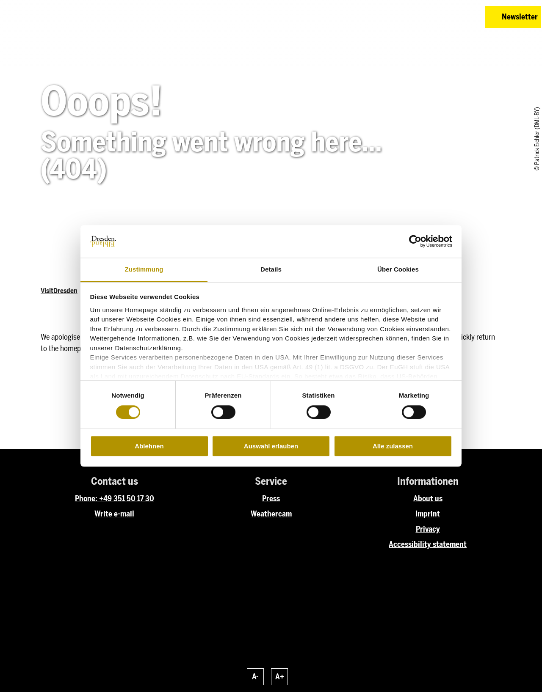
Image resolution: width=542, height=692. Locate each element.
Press (271, 498)
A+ (279, 676)
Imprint (427, 514)
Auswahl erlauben (271, 446)
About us (427, 498)
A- (255, 676)
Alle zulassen (393, 446)
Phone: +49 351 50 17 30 (114, 498)
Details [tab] (271, 269)
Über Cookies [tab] (398, 269)
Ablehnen (149, 446)
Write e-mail (114, 514)
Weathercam (271, 514)
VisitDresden (59, 291)
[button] (418, 17)
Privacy (428, 529)
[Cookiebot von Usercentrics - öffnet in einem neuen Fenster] (415, 241)
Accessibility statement (428, 544)
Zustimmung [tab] (144, 269)
